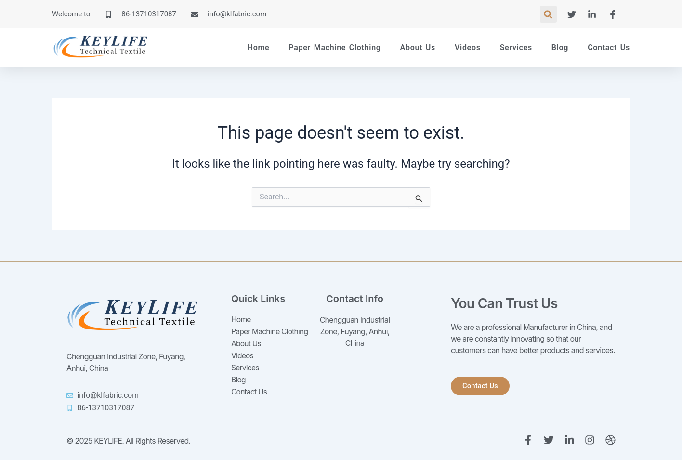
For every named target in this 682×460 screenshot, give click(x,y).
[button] (548, 14)
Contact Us (609, 47)
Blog (559, 47)
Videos (468, 47)
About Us (417, 47)
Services (516, 47)
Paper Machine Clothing (334, 47)
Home (259, 47)
